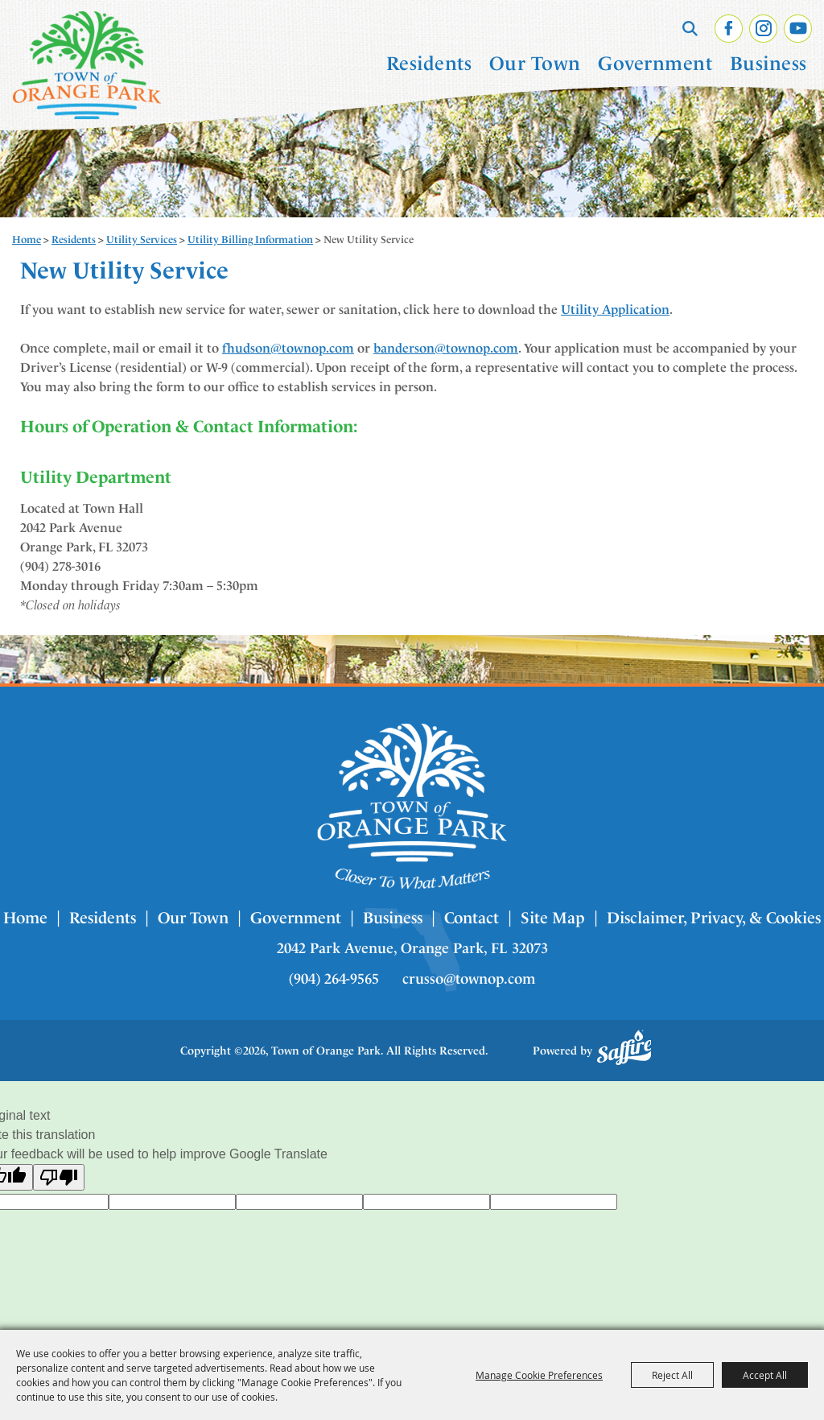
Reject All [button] (672, 1374)
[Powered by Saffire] (624, 1047)
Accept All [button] (765, 1374)
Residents (429, 63)
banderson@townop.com (445, 348)
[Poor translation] (58, 1177)
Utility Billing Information (250, 239)
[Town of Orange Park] (86, 65)
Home (26, 239)
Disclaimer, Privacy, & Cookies (714, 917)
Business (768, 63)
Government (655, 63)
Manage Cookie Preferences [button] (539, 1374)
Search (690, 28)
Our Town (535, 63)
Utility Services (141, 239)
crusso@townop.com (468, 978)
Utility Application (615, 309)
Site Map (553, 917)
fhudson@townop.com (288, 348)
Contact (471, 917)
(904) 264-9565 (334, 978)
